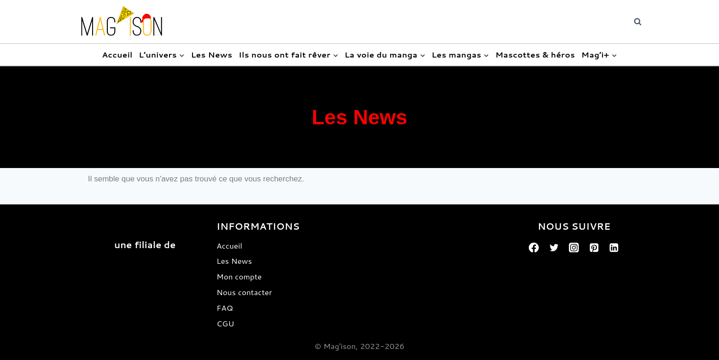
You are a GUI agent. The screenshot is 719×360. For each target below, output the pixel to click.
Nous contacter (244, 291)
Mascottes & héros (535, 54)
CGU (225, 323)
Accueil (117, 54)
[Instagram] (574, 248)
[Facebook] (534, 248)
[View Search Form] (638, 21)
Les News (211, 54)
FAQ (224, 307)
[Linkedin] (614, 248)
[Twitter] (554, 248)
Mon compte (239, 276)
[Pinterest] (594, 248)
